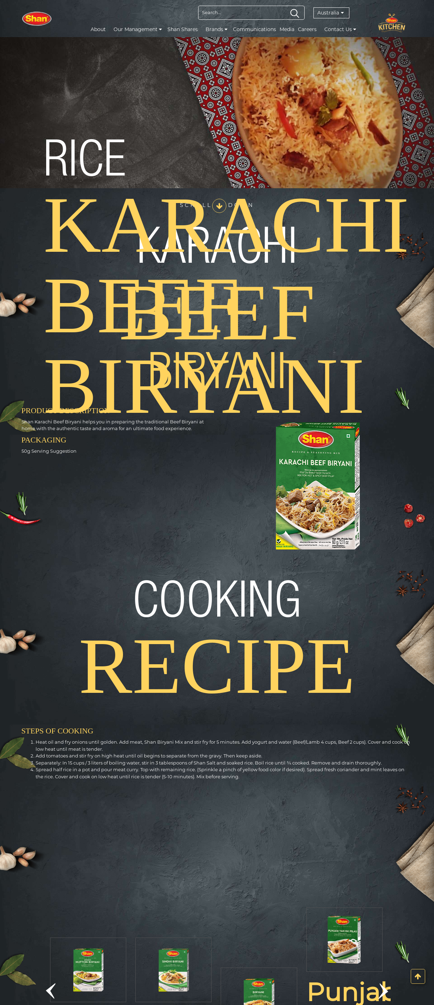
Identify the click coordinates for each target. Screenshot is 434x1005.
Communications (254, 29)
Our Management (138, 29)
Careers (307, 29)
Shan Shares (182, 29)
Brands (216, 29)
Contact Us (340, 29)
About (98, 29)
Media (287, 29)
